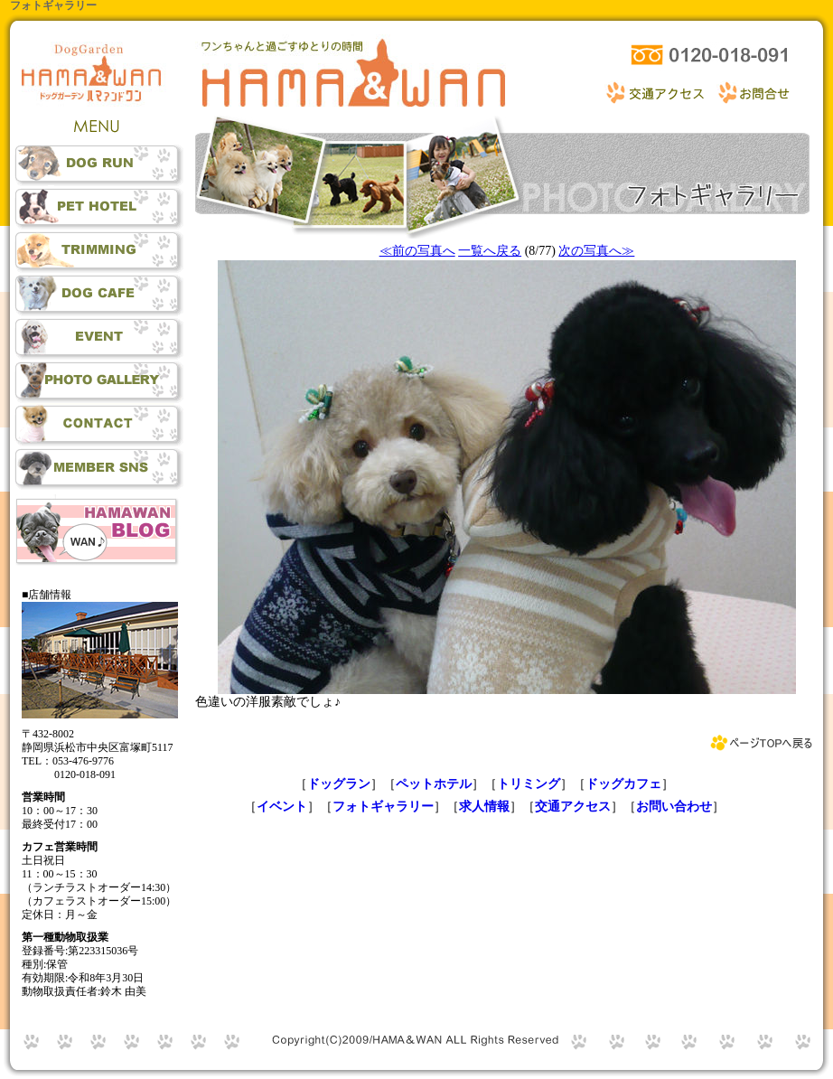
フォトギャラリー (383, 806)
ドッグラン (338, 784)
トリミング (528, 784)
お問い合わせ (674, 806)
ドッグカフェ (623, 784)
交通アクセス (573, 806)
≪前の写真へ (417, 251)
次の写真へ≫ (596, 251)
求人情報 (484, 806)
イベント (282, 806)
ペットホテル (434, 784)
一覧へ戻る (489, 251)
